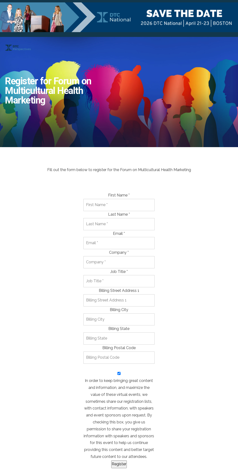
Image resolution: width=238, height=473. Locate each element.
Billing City (119, 309)
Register (119, 464)
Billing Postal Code (119, 348)
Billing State (118, 328)
